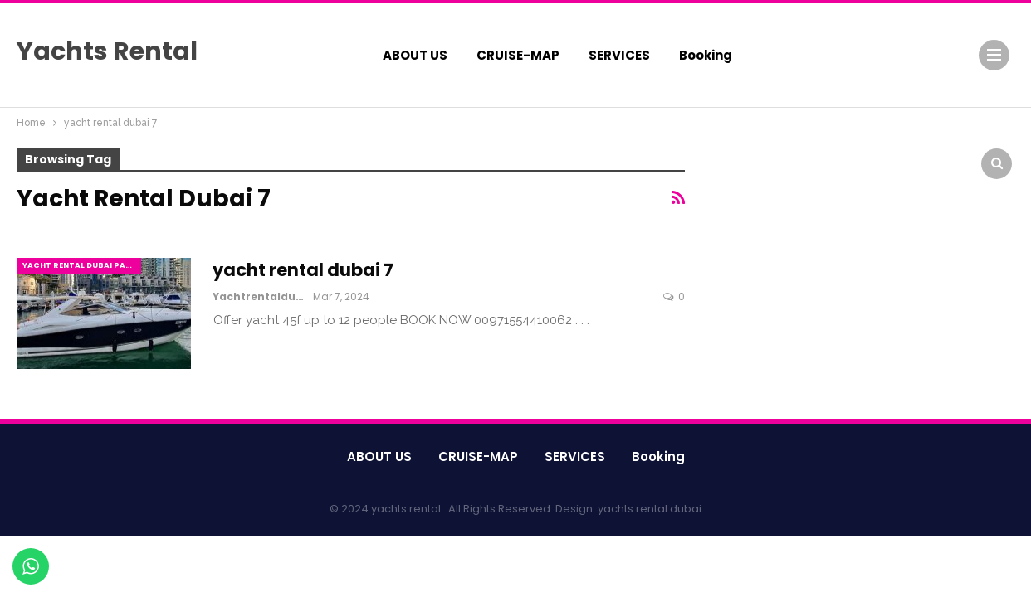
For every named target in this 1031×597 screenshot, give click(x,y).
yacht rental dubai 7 (303, 270)
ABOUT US (415, 55)
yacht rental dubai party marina (81, 265)
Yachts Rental (107, 51)
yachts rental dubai (649, 509)
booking (705, 55)
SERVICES (619, 55)
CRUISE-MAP (517, 55)
